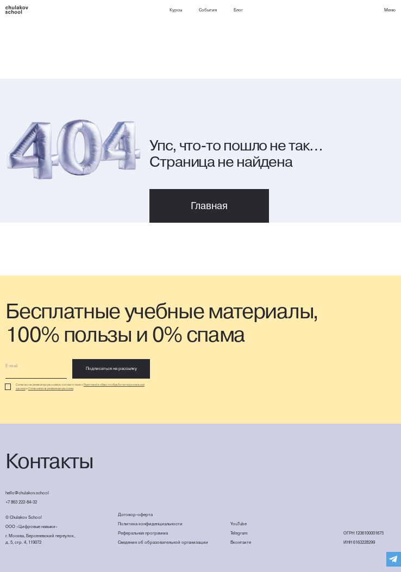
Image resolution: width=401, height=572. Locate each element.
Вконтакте (240, 542)
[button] (390, 10)
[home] (16, 10)
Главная (209, 206)
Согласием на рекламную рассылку (50, 388)
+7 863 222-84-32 (21, 502)
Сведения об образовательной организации (163, 542)
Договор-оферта (135, 515)
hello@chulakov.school (27, 493)
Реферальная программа (143, 533)
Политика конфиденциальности (150, 524)
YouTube (238, 524)
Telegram (239, 533)
